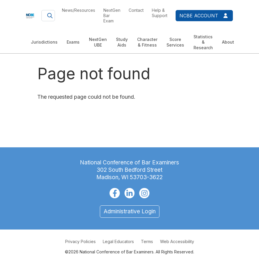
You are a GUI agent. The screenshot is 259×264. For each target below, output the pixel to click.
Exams (73, 41)
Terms (147, 241)
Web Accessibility (177, 241)
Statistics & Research (203, 42)
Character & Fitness (147, 42)
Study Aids (122, 42)
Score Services (175, 42)
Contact (136, 10)
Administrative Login (130, 211)
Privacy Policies (80, 241)
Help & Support (159, 13)
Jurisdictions (44, 41)
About (228, 41)
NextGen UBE (98, 42)
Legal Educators (118, 241)
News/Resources (78, 10)
